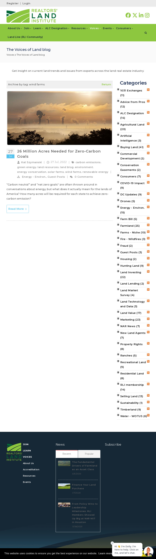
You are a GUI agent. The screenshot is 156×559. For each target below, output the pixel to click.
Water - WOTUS (133, 416)
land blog (67, 167)
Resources (29, 475)
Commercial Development (132, 156)
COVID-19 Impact (132, 185)
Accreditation (31, 469)
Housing (128, 259)
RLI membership (132, 387)
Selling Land (131, 396)
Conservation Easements (130, 167)
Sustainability (131, 402)
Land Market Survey (129, 293)
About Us (28, 463)
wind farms (73, 171)
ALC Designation (132, 116)
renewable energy (95, 171)
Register (13, 3)
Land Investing (130, 275)
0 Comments (84, 176)
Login (26, 3)
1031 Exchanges (131, 93)
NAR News (130, 326)
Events (27, 482)
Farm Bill (128, 219)
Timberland (130, 409)
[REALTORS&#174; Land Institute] (32, 15)
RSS (148, 89)
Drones (127, 201)
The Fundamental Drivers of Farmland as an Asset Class (84, 466)
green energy (26, 167)
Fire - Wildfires (133, 239)
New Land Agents (133, 335)
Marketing (130, 319)
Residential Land (132, 376)
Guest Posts (56, 176)
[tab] (67, 454)
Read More (17, 208)
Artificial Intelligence (130, 138)
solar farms (56, 171)
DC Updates (131, 194)
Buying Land (132, 147)
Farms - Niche (133, 232)
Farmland (130, 225)
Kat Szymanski (31, 162)
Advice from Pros (132, 104)
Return (106, 84)
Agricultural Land (132, 127)
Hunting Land (132, 265)
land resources (48, 167)
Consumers (130, 176)
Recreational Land (133, 364)
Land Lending (132, 283)
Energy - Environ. (34, 176)
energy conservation (31, 171)
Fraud (126, 245)
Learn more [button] (105, 553)
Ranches (128, 355)
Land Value (131, 312)
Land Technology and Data (132, 304)
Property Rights (131, 346)
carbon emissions (88, 162)
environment (84, 167)
